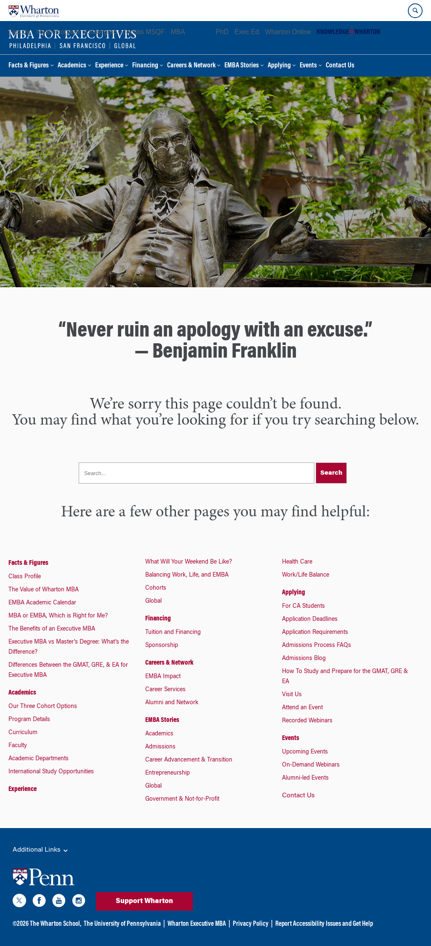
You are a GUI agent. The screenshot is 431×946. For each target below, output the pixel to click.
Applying (279, 65)
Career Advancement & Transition (188, 760)
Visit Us (292, 695)
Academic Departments (38, 759)
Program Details (29, 720)
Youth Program (58, 31)
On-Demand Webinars (311, 765)
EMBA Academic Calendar (42, 603)
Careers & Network (191, 65)
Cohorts (155, 588)
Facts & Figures (28, 65)
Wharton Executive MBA (197, 924)
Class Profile (24, 577)
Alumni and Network (171, 703)
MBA (177, 31)
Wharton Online (288, 31)
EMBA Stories (241, 65)
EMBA (200, 31)
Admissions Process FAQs (316, 646)
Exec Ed (246, 31)
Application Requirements (315, 633)
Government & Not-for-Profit (182, 799)
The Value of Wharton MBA (43, 590)
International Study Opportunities (51, 772)
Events (308, 65)
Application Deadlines (310, 620)
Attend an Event (302, 708)
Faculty (19, 31)
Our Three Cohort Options (42, 707)
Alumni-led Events (305, 778)
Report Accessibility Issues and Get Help (324, 924)
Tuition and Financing (173, 633)
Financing (145, 65)
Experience (109, 65)
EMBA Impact (163, 677)
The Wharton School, (55, 924)
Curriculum (22, 733)
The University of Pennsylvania (122, 924)
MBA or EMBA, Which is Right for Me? (58, 616)
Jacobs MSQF (144, 31)
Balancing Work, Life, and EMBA (187, 575)
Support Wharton (144, 901)
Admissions (160, 747)
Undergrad (101, 31)
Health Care (297, 562)
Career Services (165, 690)
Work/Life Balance (305, 575)
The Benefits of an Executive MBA (51, 629)
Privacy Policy (251, 924)
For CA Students (303, 606)
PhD (222, 31)
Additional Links (41, 850)
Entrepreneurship (167, 773)
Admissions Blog (304, 659)
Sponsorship (161, 646)
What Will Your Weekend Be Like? (188, 562)
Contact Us (340, 65)
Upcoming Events (305, 752)
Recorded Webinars (307, 721)
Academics (72, 65)
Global (153, 601)
